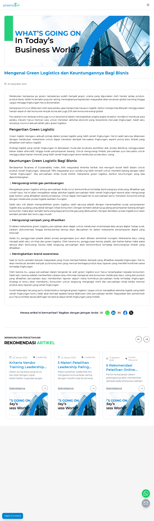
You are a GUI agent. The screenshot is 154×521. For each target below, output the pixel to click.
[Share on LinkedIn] (113, 312)
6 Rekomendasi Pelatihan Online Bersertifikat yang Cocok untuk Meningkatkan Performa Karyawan (123, 367)
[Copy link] (101, 312)
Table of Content (12, 516)
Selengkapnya (28, 388)
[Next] (146, 339)
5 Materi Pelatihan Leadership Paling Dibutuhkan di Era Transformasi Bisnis (75, 365)
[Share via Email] (119, 312)
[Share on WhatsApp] (107, 312)
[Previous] (139, 339)
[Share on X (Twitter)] (131, 312)
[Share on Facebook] (125, 312)
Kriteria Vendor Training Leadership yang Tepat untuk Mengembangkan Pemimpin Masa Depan (26, 365)
